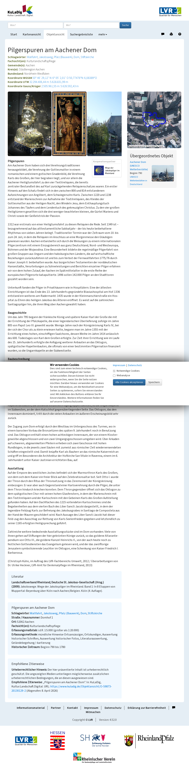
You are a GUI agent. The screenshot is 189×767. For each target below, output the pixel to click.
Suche (125, 25)
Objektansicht (56, 34)
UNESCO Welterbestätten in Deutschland (138, 180)
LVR (90, 720)
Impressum (91, 708)
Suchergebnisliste (81, 34)
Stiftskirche (87, 57)
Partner (56, 708)
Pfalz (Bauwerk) (63, 57)
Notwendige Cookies (126, 371)
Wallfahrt (32, 57)
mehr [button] (102, 34)
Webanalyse (121, 375)
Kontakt (72, 708)
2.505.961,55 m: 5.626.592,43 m (60, 86)
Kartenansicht (32, 34)
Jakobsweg (46, 57)
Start (14, 34)
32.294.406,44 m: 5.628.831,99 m (48, 82)
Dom (76, 57)
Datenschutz (113, 708)
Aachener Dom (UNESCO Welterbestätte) (139, 165)
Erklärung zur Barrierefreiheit (147, 708)
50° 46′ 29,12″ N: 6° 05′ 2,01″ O (50, 78)
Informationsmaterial (31, 708)
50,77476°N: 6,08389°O (83, 78)
